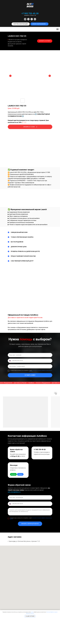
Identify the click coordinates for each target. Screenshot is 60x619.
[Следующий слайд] (50, 76)
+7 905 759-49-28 (30, 13)
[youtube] (35, 19)
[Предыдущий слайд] (10, 76)
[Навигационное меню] (57, 29)
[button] (21, 23)
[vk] (32, 19)
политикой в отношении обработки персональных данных (41, 371)
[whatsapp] (25, 19)
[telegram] (28, 19)
